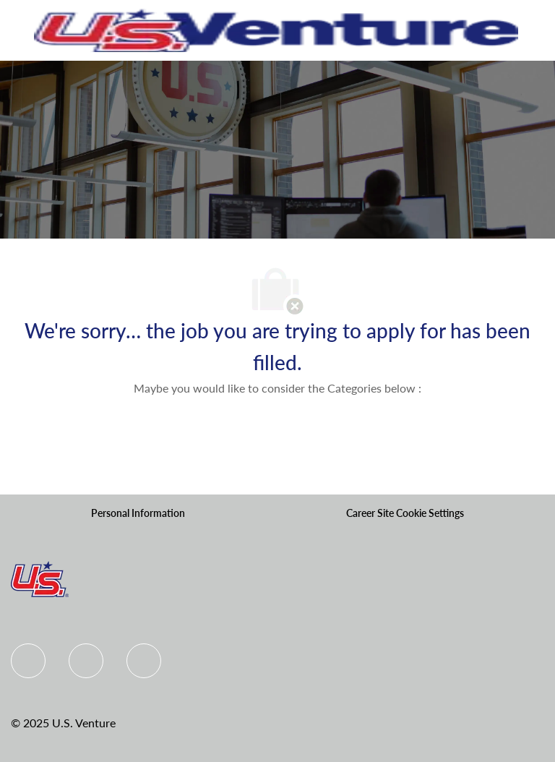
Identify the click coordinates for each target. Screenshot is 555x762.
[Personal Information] (138, 513)
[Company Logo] (275, 29)
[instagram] (143, 660)
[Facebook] (28, 660)
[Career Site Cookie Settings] (405, 513)
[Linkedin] (86, 660)
